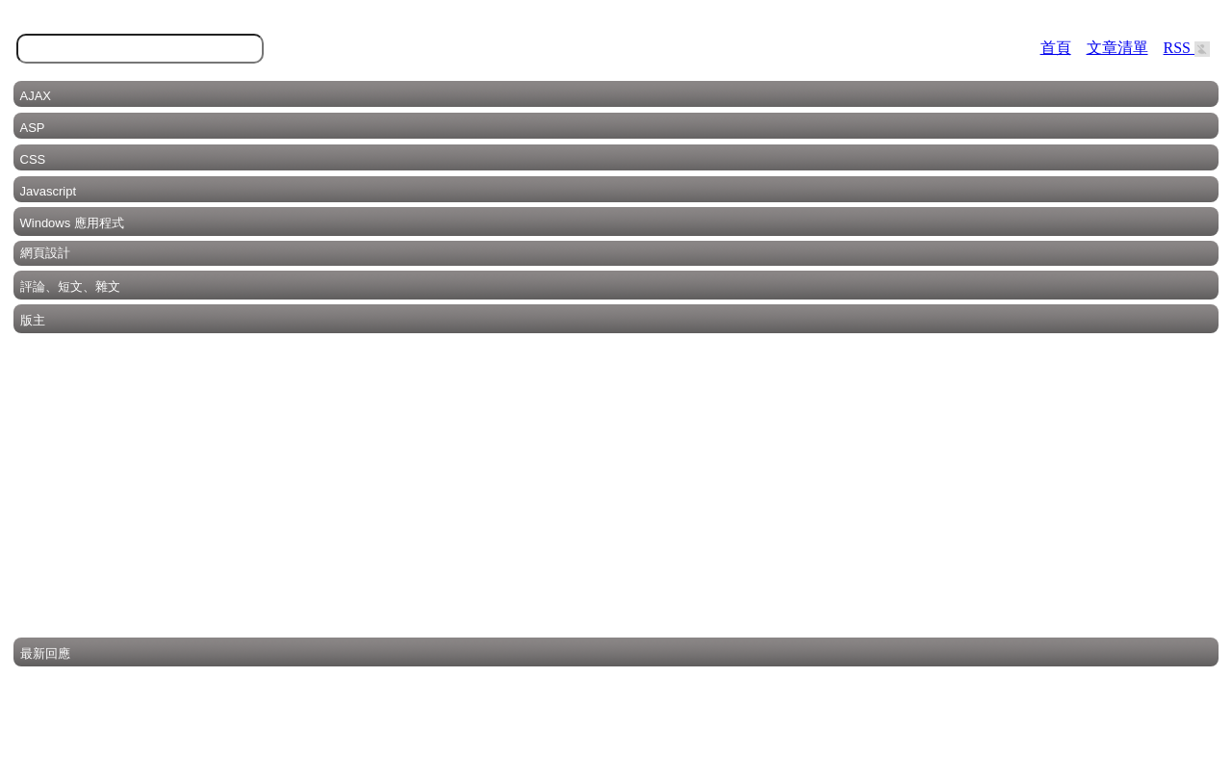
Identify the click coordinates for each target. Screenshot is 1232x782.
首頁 (1055, 47)
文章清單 (1117, 47)
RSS (1187, 47)
